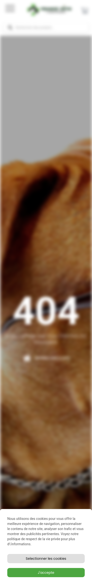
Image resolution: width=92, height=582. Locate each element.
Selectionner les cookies (46, 558)
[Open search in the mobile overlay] (46, 27)
